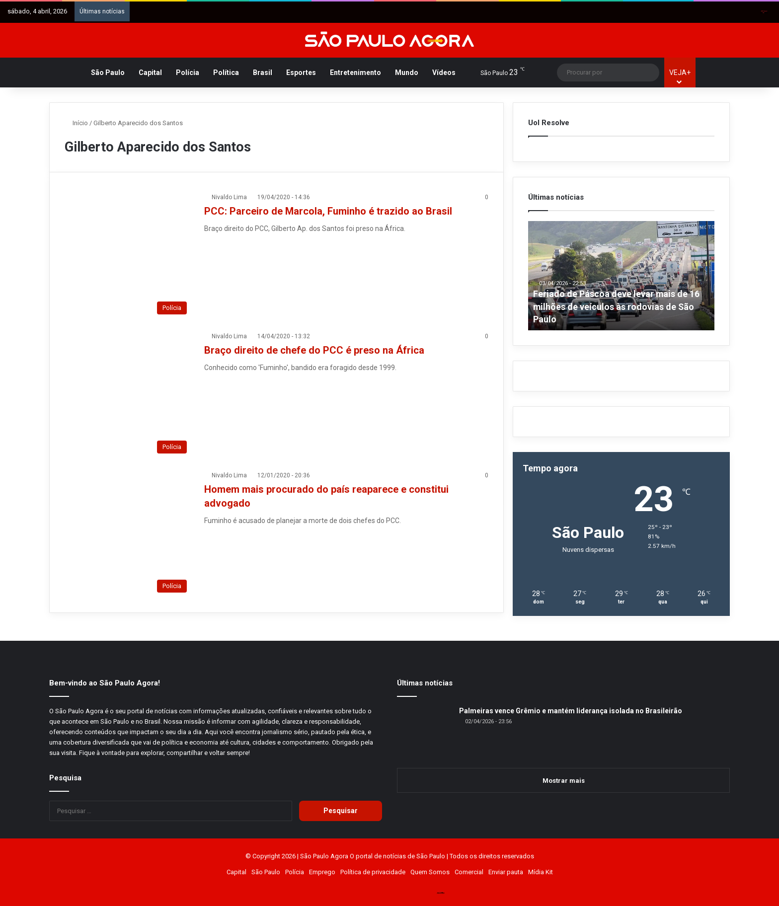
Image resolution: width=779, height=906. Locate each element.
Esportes (301, 72)
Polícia (187, 72)
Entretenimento (355, 72)
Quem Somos (430, 872)
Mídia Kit (540, 872)
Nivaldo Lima (229, 197)
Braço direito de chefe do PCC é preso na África (314, 350)
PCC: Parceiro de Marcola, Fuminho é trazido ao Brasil (328, 211)
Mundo (406, 72)
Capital (150, 72)
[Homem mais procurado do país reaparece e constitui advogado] (128, 534)
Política (226, 72)
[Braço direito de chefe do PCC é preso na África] (128, 394)
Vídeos (444, 72)
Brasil (262, 72)
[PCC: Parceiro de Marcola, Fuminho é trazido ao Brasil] (128, 255)
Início (76, 123)
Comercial (469, 872)
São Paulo (108, 72)
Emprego (322, 872)
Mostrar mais (564, 780)
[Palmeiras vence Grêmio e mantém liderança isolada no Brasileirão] (424, 733)
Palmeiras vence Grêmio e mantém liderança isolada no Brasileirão (570, 711)
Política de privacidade (372, 872)
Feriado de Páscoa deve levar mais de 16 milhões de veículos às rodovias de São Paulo (616, 306)
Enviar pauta (505, 872)
